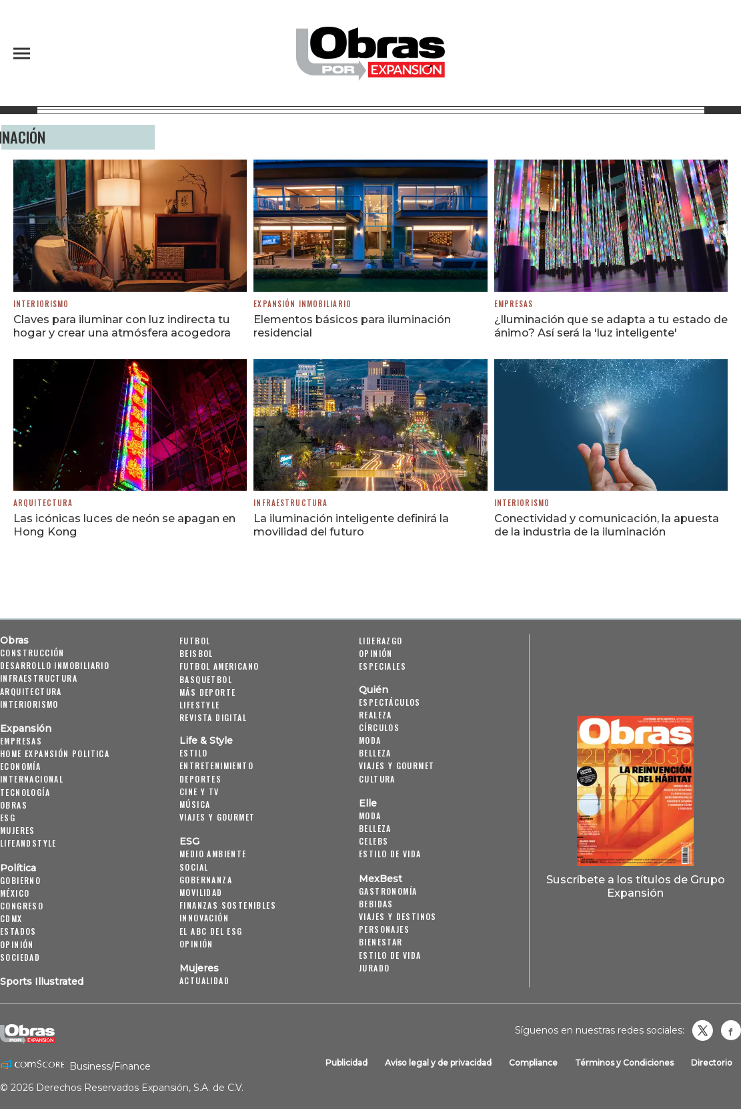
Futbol (194, 640)
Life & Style (206, 740)
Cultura (377, 779)
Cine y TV (199, 791)
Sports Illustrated (41, 981)
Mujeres (17, 830)
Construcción (32, 652)
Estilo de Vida (390, 955)
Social (193, 867)
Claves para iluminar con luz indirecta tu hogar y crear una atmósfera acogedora (122, 325)
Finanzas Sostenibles (227, 905)
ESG (7, 817)
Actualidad (204, 980)
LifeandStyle (28, 843)
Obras (14, 640)
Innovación (204, 917)
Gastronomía (388, 891)
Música (194, 804)
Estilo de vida (390, 853)
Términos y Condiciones (624, 1063)
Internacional (31, 779)
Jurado (374, 967)
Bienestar (381, 941)
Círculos (379, 727)
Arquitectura (43, 502)
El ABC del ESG (211, 931)
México (14, 893)
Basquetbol (205, 679)
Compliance (533, 1063)
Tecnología (25, 792)
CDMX (11, 918)
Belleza (375, 752)
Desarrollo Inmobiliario (54, 665)
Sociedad (20, 957)
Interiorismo (41, 303)
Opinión (17, 944)
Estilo (193, 752)
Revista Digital (213, 717)
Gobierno (20, 880)
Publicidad (346, 1063)
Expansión (25, 728)
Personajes (384, 929)
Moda (370, 740)
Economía (20, 766)
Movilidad (201, 892)
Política (18, 868)
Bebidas (376, 903)
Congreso (21, 905)
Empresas (514, 303)
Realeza (375, 714)
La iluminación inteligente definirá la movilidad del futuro (351, 524)
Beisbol (196, 653)
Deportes (200, 779)
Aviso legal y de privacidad (438, 1063)
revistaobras (702, 1030)
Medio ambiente (213, 853)
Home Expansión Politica (54, 753)
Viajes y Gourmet (217, 817)
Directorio (711, 1063)
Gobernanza (205, 879)
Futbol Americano (219, 666)
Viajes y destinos (398, 916)
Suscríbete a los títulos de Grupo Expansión (635, 886)
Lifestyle (199, 704)
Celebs (373, 841)
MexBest (380, 879)
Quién (373, 690)
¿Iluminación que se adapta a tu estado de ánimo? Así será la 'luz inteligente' (611, 325)
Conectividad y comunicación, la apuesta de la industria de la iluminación (606, 524)
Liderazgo (381, 640)
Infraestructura (290, 502)
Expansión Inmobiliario (302, 303)
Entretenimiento (216, 765)
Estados (18, 931)
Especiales (382, 666)
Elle (368, 803)
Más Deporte (207, 692)
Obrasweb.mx (731, 1030)
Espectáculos (390, 702)
